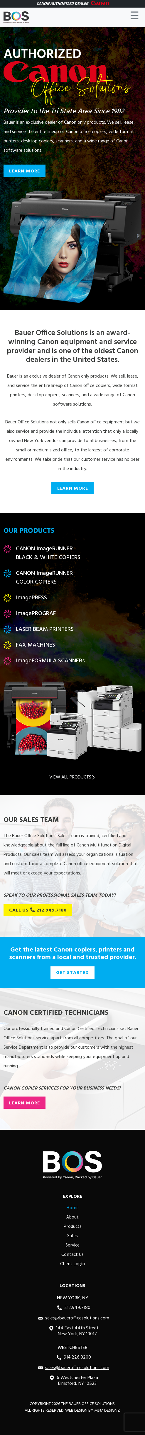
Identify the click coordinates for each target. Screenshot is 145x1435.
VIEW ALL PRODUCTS (72, 777)
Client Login (72, 1263)
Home (72, 1207)
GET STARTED (72, 973)
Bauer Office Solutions (92, 1404)
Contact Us (72, 1254)
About (72, 1217)
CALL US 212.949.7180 (38, 910)
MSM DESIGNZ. (107, 1410)
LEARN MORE (24, 171)
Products (72, 1226)
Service (72, 1245)
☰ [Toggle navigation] (134, 17)
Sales (72, 1235)
